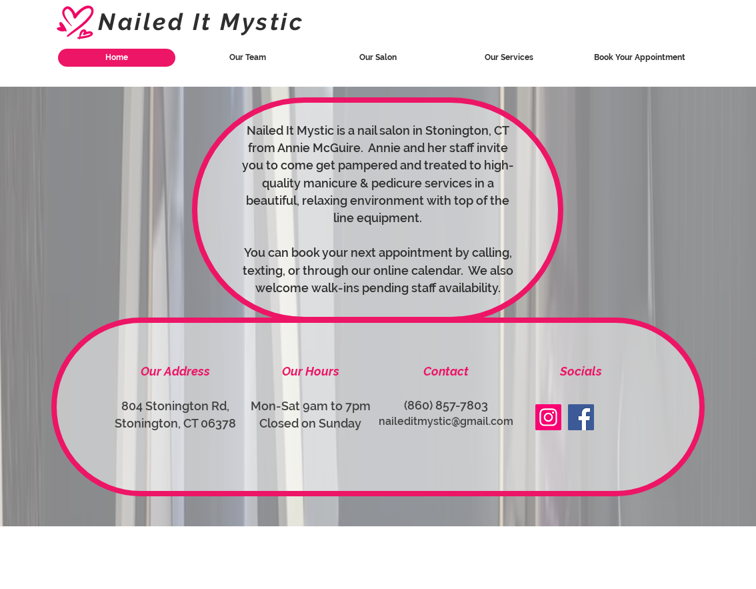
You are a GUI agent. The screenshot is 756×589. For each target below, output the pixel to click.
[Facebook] (581, 417)
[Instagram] (548, 417)
